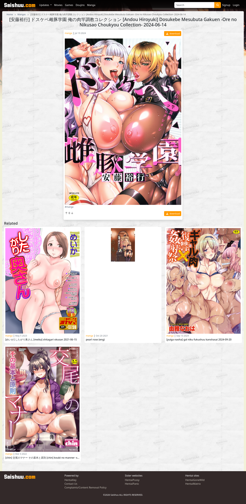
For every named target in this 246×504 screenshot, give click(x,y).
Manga (91, 5)
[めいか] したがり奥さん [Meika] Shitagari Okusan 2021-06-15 (41, 339)
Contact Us (70, 483)
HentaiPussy (132, 480)
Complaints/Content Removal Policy (85, 487)
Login (236, 5)
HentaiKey (70, 480)
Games (69, 5)
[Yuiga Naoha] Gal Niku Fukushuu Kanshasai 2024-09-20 (199, 339)
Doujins (80, 5)
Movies (58, 5)
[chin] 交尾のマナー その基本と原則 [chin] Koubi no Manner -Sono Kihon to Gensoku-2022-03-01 (42, 457)
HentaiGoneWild (195, 480)
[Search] (194, 5)
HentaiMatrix (193, 483)
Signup (226, 5)
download (173, 33)
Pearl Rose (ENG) (95, 339)
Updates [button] (44, 5)
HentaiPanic (132, 483)
